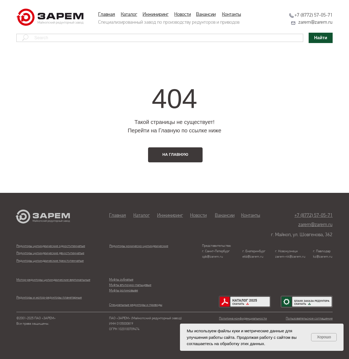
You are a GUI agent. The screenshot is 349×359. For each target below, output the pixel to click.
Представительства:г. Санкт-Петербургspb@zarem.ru (216, 251)
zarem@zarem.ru (315, 22)
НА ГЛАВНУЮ (175, 154)
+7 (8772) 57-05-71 (313, 15)
